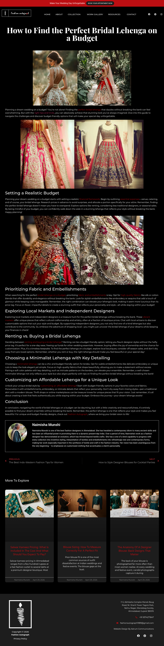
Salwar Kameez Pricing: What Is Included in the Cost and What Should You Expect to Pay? (29, 551)
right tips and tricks (44, 113)
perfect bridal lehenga (89, 109)
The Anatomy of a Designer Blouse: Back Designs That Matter (134, 551)
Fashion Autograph (78, 414)
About (59, 14)
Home (47, 14)
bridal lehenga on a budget (52, 295)
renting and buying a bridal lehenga (43, 342)
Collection (74, 14)
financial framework (89, 199)
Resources (114, 14)
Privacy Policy (20, 638)
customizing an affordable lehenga (58, 386)
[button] (75, 14)
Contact (131, 14)
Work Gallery (95, 14)
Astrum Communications (142, 629)
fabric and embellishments (92, 295)
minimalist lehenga (27, 364)
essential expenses (129, 199)
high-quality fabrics (131, 295)
